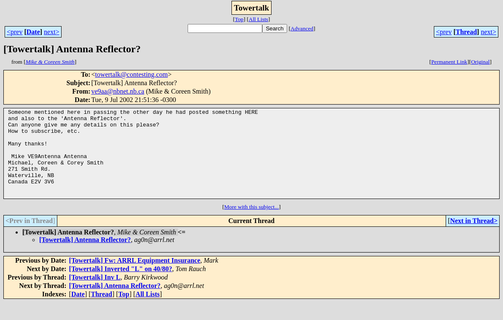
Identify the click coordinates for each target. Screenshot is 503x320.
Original (480, 62)
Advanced (302, 28)
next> (51, 31)
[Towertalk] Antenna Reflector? (85, 257)
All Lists (258, 19)
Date (33, 31)
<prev (14, 31)
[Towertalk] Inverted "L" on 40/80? (120, 286)
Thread (466, 31)
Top (239, 19)
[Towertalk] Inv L (95, 294)
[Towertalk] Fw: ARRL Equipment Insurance (134, 278)
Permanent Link (449, 62)
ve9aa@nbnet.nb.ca (117, 91)
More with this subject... (251, 224)
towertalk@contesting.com (131, 74)
